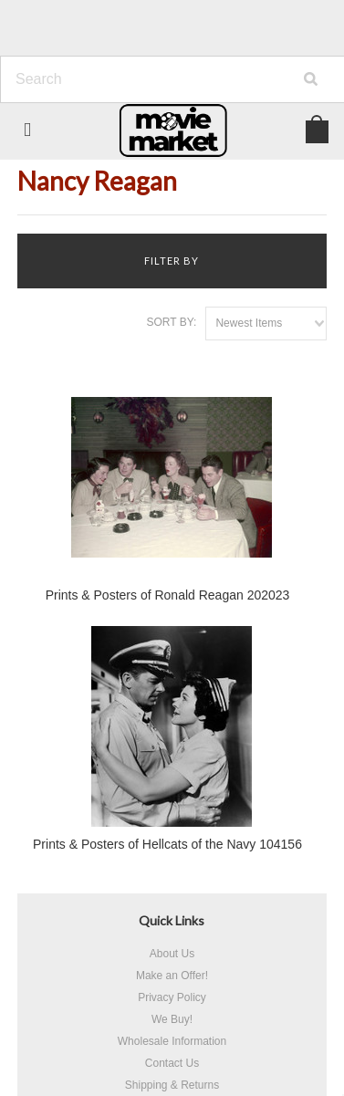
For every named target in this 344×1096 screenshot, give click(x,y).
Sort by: (172, 322)
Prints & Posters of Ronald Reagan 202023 (168, 595)
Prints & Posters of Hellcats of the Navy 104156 (167, 844)
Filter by (171, 260)
